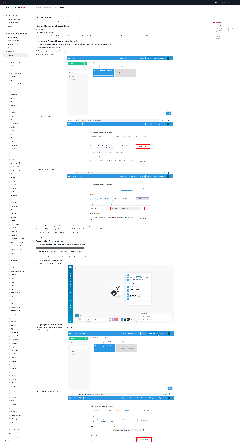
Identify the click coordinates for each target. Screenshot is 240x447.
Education (11, 30)
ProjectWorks (15, 318)
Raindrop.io (14, 321)
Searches (218, 38)
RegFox (13, 329)
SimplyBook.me (15, 343)
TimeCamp (14, 368)
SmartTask (14, 354)
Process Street (15, 311)
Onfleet (13, 278)
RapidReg (14, 325)
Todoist (13, 386)
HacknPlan (14, 181)
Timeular (13, 379)
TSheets (13, 397)
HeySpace (14, 192)
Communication (12, 15)
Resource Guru (15, 336)
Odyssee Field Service (17, 271)
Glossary (7, 444)
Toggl (12, 390)
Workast (13, 401)
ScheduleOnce (15, 339)
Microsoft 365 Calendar (18, 239)
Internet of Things (13, 40)
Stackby (13, 357)
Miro (12, 253)
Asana (12, 80)
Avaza (12, 87)
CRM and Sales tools (14, 19)
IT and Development (14, 44)
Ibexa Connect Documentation (11, 7)
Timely (13, 375)
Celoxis (13, 116)
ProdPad (13, 314)
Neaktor (13, 264)
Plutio (12, 300)
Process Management (14, 426)
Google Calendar (16, 163)
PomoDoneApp (15, 307)
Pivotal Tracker (15, 293)
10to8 (12, 58)
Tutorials (7, 440)
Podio (12, 303)
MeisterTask (14, 235)
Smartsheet (14, 350)
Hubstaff (13, 203)
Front (12, 159)
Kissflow (13, 217)
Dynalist (13, 141)
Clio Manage (14, 123)
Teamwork (14, 365)
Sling (12, 347)
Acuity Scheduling (16, 62)
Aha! (12, 69)
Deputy (13, 138)
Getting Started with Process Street (225, 28)
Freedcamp (14, 156)
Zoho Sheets (14, 422)
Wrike (12, 408)
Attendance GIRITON (17, 84)
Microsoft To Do (16, 249)
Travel (9, 433)
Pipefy (13, 289)
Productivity (11, 55)
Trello (12, 393)
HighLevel (14, 195)
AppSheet (14, 77)
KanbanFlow (14, 206)
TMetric (13, 383)
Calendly (13, 113)
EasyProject (14, 145)
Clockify (13, 127)
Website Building (13, 437)
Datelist (13, 134)
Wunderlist (14, 411)
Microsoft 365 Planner (17, 246)
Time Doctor (14, 372)
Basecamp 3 (14, 98)
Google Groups (15, 167)
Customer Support (13, 22)
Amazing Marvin (16, 73)
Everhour (13, 149)
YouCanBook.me (16, 415)
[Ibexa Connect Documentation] (5, 2)
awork (13, 91)
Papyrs (13, 282)
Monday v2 (14, 260)
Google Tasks (15, 174)
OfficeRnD (14, 275)
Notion (13, 267)
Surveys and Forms (13, 429)
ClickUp (13, 120)
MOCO (13, 257)
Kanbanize (14, 210)
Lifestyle (10, 48)
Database (11, 26)
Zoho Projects (15, 419)
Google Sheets (15, 170)
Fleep (12, 152)
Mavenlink (14, 231)
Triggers (218, 34)
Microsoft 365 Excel (17, 242)
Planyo (13, 296)
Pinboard (13, 285)
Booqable (14, 105)
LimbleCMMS (15, 224)
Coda (12, 131)
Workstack (14, 404)
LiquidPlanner (15, 228)
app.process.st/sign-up (144, 36)
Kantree (13, 213)
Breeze (13, 109)
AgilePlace (14, 66)
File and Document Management (18, 33)
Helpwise (13, 188)
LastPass (13, 221)
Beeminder (14, 102)
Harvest (13, 185)
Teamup (13, 361)
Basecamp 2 (14, 95)
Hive (12, 199)
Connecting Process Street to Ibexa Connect (225, 31)
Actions (218, 36)
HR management (13, 37)
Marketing (11, 51)
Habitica (13, 177)
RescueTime (14, 332)
